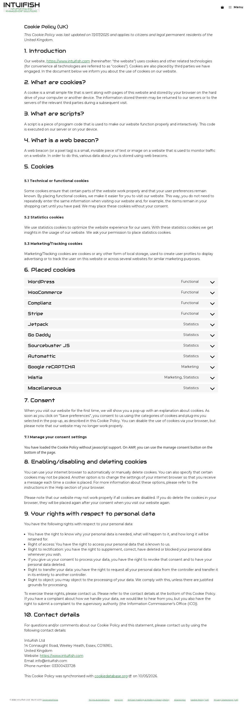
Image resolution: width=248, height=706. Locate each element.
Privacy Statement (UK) (226, 700)
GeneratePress (50, 700)
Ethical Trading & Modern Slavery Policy (148, 700)
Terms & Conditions (99, 700)
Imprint (118, 700)
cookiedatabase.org (111, 676)
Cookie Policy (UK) (200, 700)
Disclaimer (180, 700)
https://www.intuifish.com (68, 61)
